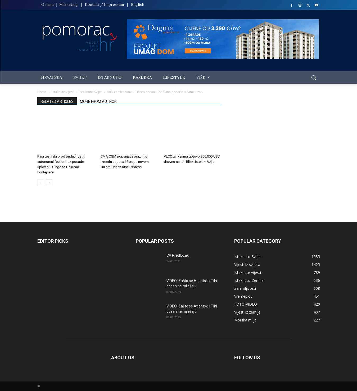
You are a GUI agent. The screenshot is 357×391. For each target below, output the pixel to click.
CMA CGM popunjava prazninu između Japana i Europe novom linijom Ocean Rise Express (125, 161)
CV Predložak (177, 255)
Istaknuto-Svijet (90, 92)
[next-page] (49, 183)
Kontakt (92, 4)
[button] (313, 77)
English (137, 4)
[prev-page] (40, 183)
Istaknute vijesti (63, 92)
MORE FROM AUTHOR (98, 101)
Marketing (68, 4)
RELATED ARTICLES (57, 101)
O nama (48, 4)
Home (42, 92)
